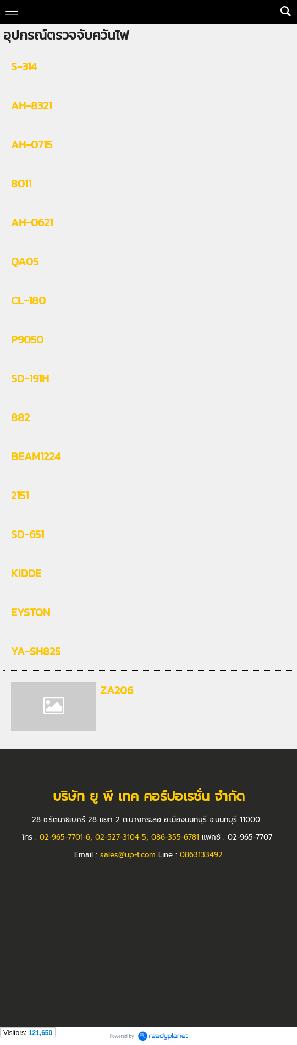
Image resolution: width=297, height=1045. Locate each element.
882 (20, 417)
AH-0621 (32, 222)
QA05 (24, 261)
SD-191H (30, 378)
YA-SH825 (36, 651)
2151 (20, 495)
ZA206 (116, 690)
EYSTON (30, 612)
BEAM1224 (36, 456)
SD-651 (27, 534)
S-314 (24, 66)
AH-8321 (31, 105)
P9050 (27, 339)
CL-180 (28, 300)
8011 (21, 183)
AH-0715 (31, 144)
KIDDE (26, 573)
